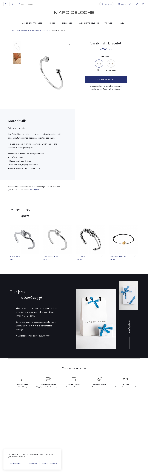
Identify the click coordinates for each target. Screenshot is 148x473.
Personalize (31, 463)
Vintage (108, 23)
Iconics (51, 23)
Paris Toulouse (25, 4)
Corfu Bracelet (81, 256)
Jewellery (122, 23)
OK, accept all (16, 463)
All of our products (32, 23)
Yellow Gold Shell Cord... (118, 256)
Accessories (66, 23)
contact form (34, 190)
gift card (46, 336)
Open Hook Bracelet (51, 256)
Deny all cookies (49, 463)
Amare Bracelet (16, 256)
